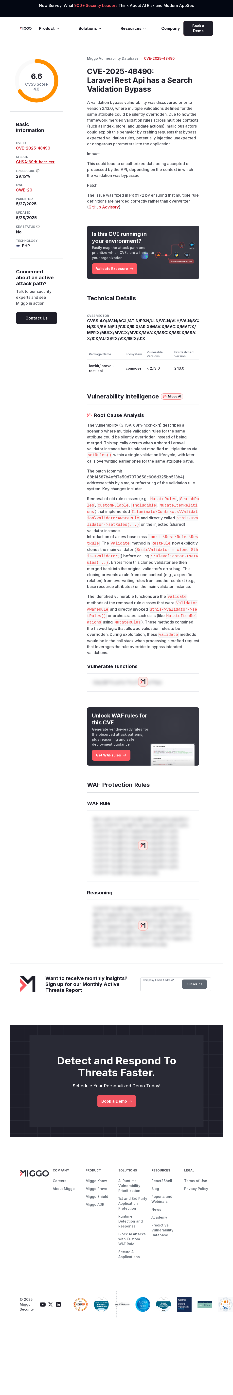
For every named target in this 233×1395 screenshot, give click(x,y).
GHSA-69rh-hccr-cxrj (35, 161)
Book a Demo (198, 28)
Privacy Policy (196, 1189)
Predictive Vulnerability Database (162, 1230)
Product (49, 28)
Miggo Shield (97, 1196)
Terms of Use (195, 1181)
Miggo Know (96, 1181)
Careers (59, 1181)
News (156, 1209)
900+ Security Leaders (96, 5)
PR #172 (136, 195)
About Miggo (64, 1189)
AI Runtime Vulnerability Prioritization (129, 1186)
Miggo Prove (96, 1189)
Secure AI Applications (129, 1254)
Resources (133, 28)
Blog (155, 1189)
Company (170, 28)
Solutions (90, 28)
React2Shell (161, 1181)
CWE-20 (24, 190)
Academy (159, 1217)
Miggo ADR (95, 1204)
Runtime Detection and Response (130, 1221)
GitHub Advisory (104, 207)
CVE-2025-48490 (33, 148)
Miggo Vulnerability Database (113, 58)
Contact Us (36, 318)
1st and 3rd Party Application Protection (132, 1203)
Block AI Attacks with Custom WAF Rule (132, 1239)
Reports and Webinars (161, 1199)
